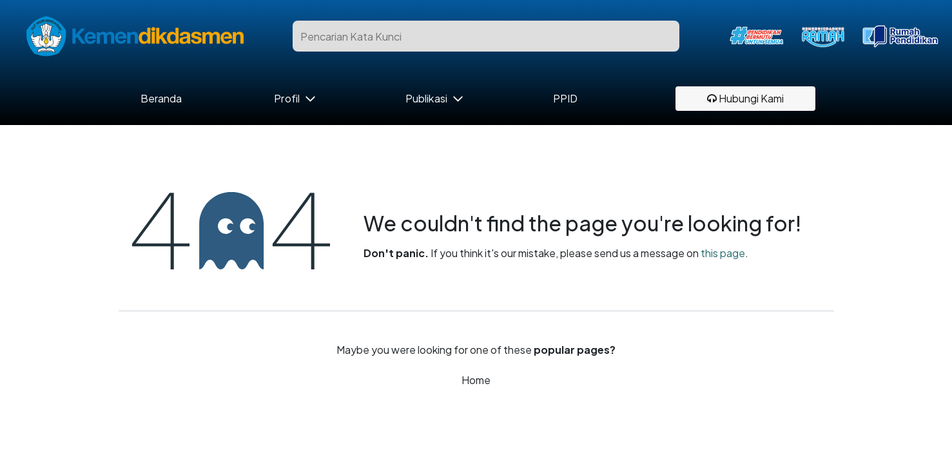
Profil (286, 98)
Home (476, 380)
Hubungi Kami (745, 98)
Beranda (161, 98)
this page (723, 253)
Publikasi (426, 98)
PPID (565, 98)
